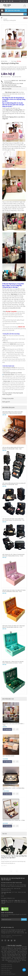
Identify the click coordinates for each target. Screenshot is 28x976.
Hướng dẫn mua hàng (6, 964)
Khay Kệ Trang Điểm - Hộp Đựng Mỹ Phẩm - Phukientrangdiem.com (11, 936)
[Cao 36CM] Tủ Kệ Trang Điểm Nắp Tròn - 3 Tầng (13, 724)
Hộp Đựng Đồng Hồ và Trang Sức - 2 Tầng (14, 820)
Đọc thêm (3, 865)
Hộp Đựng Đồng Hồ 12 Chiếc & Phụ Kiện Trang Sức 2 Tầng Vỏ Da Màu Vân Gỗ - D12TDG (12, 412)
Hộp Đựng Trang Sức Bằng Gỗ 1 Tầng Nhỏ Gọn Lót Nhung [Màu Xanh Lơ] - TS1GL (13, 626)
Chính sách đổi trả (5, 970)
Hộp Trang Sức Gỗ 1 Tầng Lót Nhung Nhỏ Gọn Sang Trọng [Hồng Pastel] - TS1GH (13, 555)
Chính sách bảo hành (6, 972)
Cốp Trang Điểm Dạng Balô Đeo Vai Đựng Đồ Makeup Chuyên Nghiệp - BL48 (13, 483)
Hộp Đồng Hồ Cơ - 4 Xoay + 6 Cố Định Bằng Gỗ (13, 788)
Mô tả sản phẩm (6, 89)
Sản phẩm (5, 19)
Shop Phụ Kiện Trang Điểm (15, 945)
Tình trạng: (13, 61)
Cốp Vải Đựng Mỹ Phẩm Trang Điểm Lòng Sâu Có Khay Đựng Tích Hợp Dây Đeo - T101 (13, 519)
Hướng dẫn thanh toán (6, 966)
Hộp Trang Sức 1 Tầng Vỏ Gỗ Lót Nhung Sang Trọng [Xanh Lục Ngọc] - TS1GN (13, 662)
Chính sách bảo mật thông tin (8, 974)
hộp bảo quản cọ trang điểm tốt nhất (13, 307)
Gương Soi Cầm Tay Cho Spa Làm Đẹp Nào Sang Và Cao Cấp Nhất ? (14, 857)
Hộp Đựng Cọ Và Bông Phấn (10, 63)
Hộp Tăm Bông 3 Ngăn (8, 756)
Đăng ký (24, 919)
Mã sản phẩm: (4, 61)
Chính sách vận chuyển (6, 968)
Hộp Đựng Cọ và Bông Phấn (14, 110)
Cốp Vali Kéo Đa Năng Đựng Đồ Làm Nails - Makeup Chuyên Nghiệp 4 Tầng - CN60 (13, 448)
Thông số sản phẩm (8, 398)
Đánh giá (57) (6, 402)
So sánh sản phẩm (16, 76)
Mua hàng (7, 729)
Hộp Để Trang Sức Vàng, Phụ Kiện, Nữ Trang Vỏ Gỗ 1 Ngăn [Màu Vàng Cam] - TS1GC (14, 590)
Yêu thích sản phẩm (6, 76)
